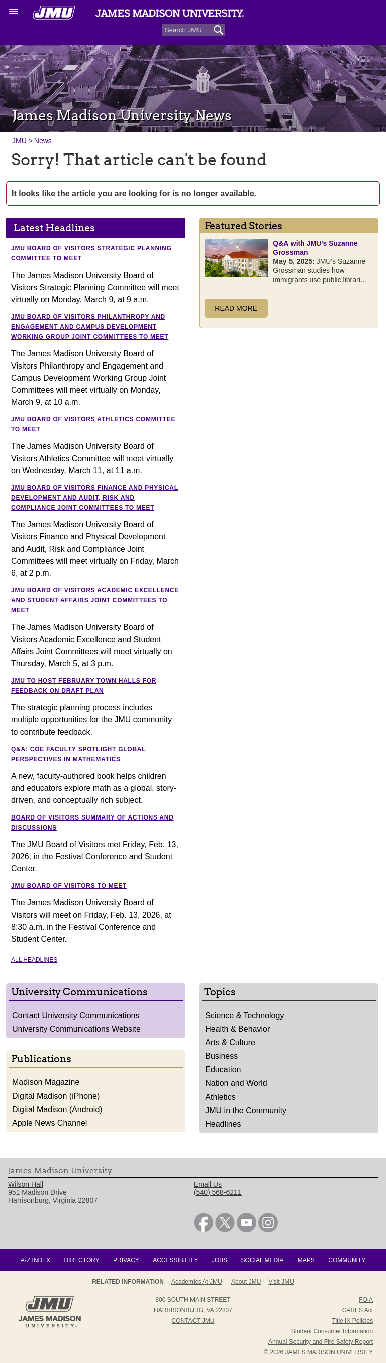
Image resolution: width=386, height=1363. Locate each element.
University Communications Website (76, 1029)
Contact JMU (193, 1320)
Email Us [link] (208, 1184)
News (43, 141)
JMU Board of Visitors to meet (69, 885)
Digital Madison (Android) (57, 1109)
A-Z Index (35, 1260)
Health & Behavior (237, 1029)
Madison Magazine (45, 1082)
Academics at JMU (196, 1281)
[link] (203, 1230)
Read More (236, 308)
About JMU (246, 1281)
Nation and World (236, 1083)
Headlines (223, 1124)
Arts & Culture (230, 1042)
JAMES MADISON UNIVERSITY (329, 1352)
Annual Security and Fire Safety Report (320, 1341)
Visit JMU (281, 1281)
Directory (81, 1260)
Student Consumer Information (332, 1331)
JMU (19, 141)
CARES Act (357, 1310)
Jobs (219, 1260)
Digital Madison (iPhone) (56, 1096)
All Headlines (34, 959)
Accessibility (175, 1260)
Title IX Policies (352, 1320)
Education (223, 1069)
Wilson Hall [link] (25, 1184)
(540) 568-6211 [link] (218, 1192)
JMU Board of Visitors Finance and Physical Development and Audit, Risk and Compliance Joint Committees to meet (94, 497)
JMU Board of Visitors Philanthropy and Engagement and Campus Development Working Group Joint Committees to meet (89, 326)
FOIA (366, 1299)
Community (346, 1260)
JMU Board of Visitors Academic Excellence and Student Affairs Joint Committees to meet (95, 600)
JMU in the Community (245, 1110)
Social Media (262, 1260)
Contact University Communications (75, 1015)
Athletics (220, 1097)
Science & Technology (244, 1015)
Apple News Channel (49, 1123)
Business (221, 1056)
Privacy (126, 1260)
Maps (306, 1260)
